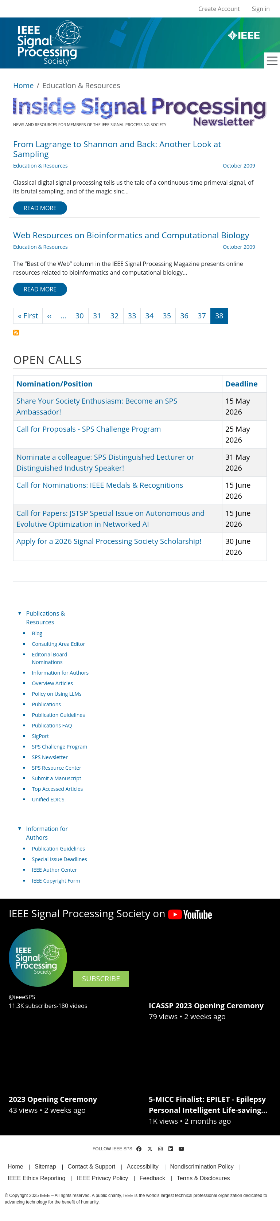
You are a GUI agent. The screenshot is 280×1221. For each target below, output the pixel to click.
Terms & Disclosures (203, 1178)
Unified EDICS (48, 799)
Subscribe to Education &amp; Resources (16, 332)
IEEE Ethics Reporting (36, 1178)
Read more (40, 208)
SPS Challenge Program (60, 746)
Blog (37, 633)
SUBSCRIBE (101, 979)
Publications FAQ (52, 725)
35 (167, 316)
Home (23, 85)
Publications (46, 704)
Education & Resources (40, 165)
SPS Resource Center (56, 767)
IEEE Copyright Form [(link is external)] (59, 880)
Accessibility (143, 1166)
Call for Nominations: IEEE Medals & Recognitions (99, 485)
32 (114, 316)
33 (132, 316)
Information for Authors (60, 672)
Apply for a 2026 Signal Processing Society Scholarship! (108, 541)
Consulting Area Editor (58, 643)
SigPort (40, 736)
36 (184, 316)
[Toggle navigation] (272, 60)
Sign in (261, 9)
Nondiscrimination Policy (201, 1166)
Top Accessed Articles (57, 788)
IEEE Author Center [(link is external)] (57, 869)
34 (149, 316)
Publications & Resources (45, 617)
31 (97, 316)
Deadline (241, 384)
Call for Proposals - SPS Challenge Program (88, 429)
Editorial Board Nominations (49, 658)
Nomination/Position (54, 384)
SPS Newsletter (50, 757)
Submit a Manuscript (56, 778)
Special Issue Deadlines (59, 859)
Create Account (219, 9)
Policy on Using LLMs (57, 693)
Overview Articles (52, 683)
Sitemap (45, 1166)
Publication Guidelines (58, 714)
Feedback (152, 1178)
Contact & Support (91, 1166)
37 (202, 316)
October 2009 (239, 165)
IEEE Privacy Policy (102, 1178)
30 (79, 316)
